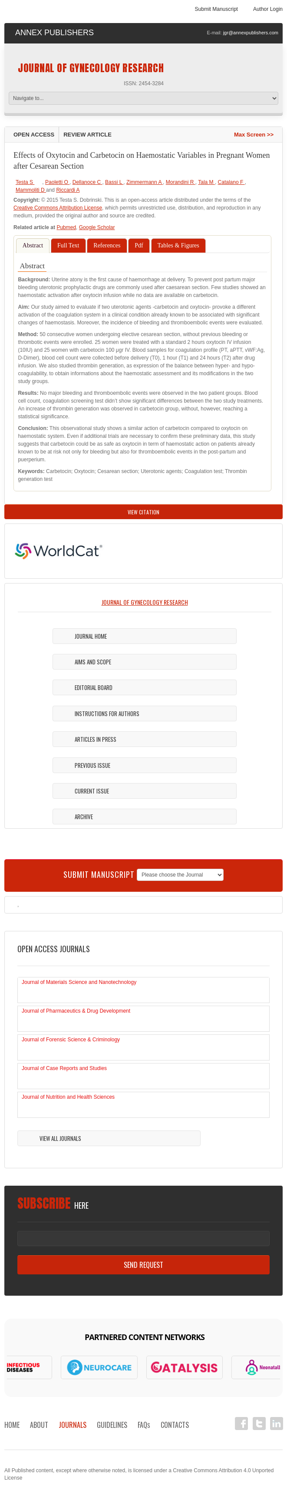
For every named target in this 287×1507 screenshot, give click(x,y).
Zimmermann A (144, 182)
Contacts (175, 1425)
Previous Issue (92, 765)
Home (12, 1425)
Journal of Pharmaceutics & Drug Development (76, 1011)
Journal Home (91, 636)
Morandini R (180, 182)
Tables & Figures (178, 245)
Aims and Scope (93, 661)
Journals (72, 1425)
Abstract (33, 245)
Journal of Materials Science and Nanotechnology (79, 982)
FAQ (144, 1425)
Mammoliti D (31, 190)
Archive (84, 816)
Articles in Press (95, 739)
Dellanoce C (87, 182)
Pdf (139, 245)
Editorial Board (93, 687)
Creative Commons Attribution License (57, 208)
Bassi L (114, 182)
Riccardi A (67, 190)
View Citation (143, 512)
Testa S (25, 182)
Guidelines (112, 1425)
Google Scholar (97, 227)
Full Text (68, 245)
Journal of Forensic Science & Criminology (71, 1040)
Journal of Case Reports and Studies (64, 1068)
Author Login (268, 9)
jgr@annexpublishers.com (250, 32)
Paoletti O (57, 182)
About (39, 1425)
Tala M (206, 182)
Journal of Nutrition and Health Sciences (68, 1097)
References (106, 245)
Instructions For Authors (107, 713)
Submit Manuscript (216, 9)
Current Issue (92, 791)
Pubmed (66, 227)
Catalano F (231, 182)
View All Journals (60, 1138)
